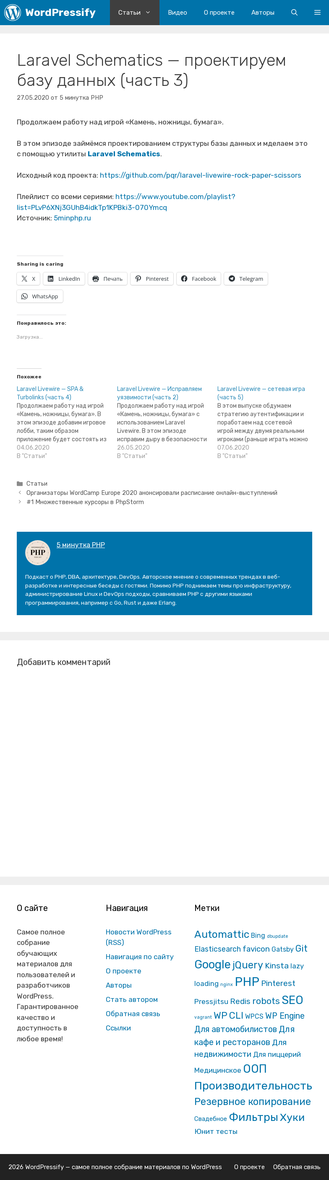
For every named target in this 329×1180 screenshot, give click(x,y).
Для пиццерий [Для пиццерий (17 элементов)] (277, 1054)
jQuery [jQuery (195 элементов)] (247, 965)
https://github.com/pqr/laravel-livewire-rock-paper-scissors (200, 175)
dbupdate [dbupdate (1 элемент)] (277, 936)
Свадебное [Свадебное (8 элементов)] (210, 1119)
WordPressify (60, 12)
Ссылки (118, 1028)
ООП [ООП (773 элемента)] (255, 1069)
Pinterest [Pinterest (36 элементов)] (278, 983)
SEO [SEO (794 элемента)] (292, 1000)
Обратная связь (133, 1013)
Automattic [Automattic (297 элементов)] (221, 934)
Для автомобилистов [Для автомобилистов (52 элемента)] (235, 1029)
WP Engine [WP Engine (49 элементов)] (285, 1016)
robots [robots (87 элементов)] (266, 1001)
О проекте (219, 12)
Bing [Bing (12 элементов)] (258, 935)
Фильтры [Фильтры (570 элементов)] (253, 1117)
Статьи (138, 12)
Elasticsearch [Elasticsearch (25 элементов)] (217, 949)
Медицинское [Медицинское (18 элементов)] (217, 1070)
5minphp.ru (72, 218)
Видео (177, 12)
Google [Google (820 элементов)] (212, 964)
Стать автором (132, 999)
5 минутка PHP (81, 545)
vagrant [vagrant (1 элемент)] (203, 1017)
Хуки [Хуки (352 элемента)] (292, 1117)
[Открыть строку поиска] (294, 12)
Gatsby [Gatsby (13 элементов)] (283, 949)
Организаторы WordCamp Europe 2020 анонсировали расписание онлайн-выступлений (151, 493)
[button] (317, 12)
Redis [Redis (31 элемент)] (240, 1001)
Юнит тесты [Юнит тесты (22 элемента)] (216, 1131)
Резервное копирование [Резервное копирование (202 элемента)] (252, 1102)
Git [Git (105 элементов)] (301, 948)
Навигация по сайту (140, 956)
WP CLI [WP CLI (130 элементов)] (228, 1015)
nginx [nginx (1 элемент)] (226, 984)
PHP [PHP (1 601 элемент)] (247, 982)
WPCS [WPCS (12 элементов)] (254, 1016)
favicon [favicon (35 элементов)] (256, 949)
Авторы (262, 12)
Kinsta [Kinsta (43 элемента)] (277, 965)
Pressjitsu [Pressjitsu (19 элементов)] (211, 1001)
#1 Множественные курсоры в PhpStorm (85, 502)
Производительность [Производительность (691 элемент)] (253, 1085)
